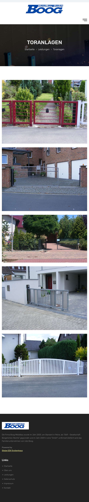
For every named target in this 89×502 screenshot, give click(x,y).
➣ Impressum (7, 483)
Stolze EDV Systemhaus (12, 450)
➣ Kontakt (6, 488)
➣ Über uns (7, 470)
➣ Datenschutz (8, 479)
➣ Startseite (7, 466)
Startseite (30, 49)
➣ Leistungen (8, 475)
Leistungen (44, 49)
